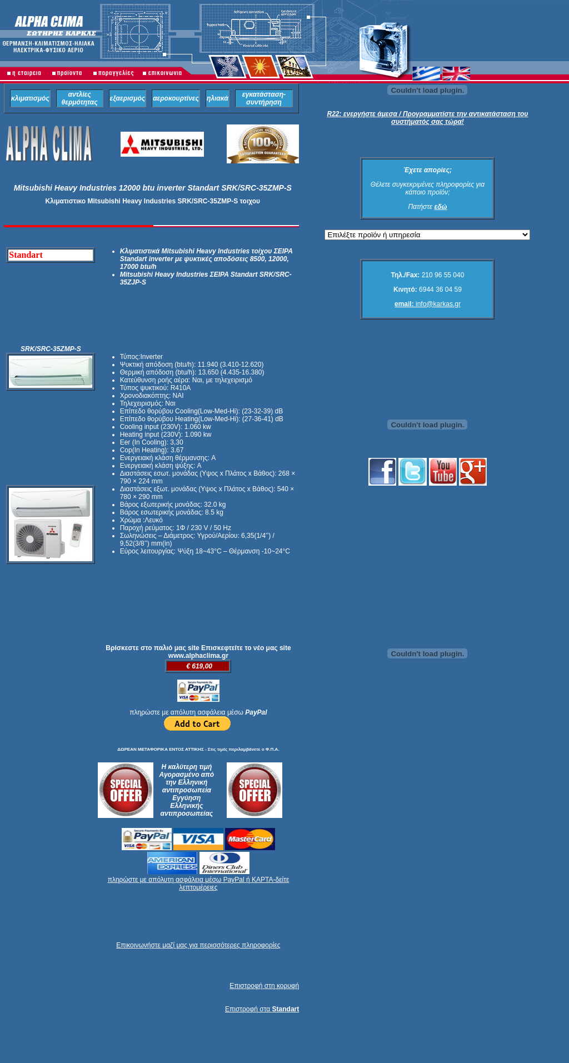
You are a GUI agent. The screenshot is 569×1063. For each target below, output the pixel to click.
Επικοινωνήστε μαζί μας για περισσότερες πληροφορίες (198, 945)
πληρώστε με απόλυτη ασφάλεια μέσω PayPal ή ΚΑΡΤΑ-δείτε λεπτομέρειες (199, 883)
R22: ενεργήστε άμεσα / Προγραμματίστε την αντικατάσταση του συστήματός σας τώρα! (427, 118)
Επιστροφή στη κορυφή (264, 986)
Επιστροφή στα (262, 1009)
